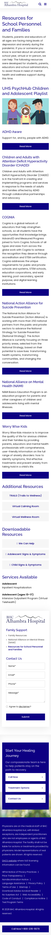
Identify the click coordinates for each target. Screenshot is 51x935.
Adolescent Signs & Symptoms (26, 554)
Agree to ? (20, 706)
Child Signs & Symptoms (26, 564)
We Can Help (25, 543)
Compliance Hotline (34, 898)
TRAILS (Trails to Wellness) (25, 495)
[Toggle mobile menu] (45, 4)
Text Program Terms (12, 902)
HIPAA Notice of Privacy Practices (19, 871)
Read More (25, 146)
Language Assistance (13, 883)
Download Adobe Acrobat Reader (20, 890)
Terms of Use (9, 887)
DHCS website (9, 860)
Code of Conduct (11, 898)
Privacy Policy (35, 883)
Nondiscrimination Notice (15, 879)
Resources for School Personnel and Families (25, 648)
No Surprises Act (10, 894)
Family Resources (17, 635)
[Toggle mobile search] (40, 4)
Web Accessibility (31, 894)
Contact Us (14, 798)
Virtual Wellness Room (25, 517)
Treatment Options (18, 787)
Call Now (13, 777)
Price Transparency (12, 875)
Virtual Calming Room (25, 506)
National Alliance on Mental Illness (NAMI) (26, 641)
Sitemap (23, 887)
